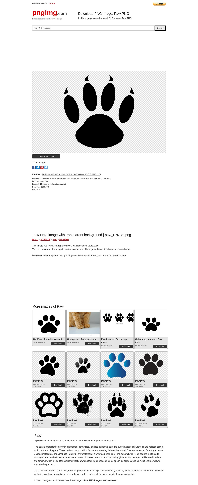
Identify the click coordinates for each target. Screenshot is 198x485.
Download (57, 343)
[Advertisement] (99, 52)
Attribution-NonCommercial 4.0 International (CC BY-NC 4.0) (71, 174)
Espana (52, 3)
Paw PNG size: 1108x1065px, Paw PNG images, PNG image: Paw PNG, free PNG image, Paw (75, 178)
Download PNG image (46, 156)
